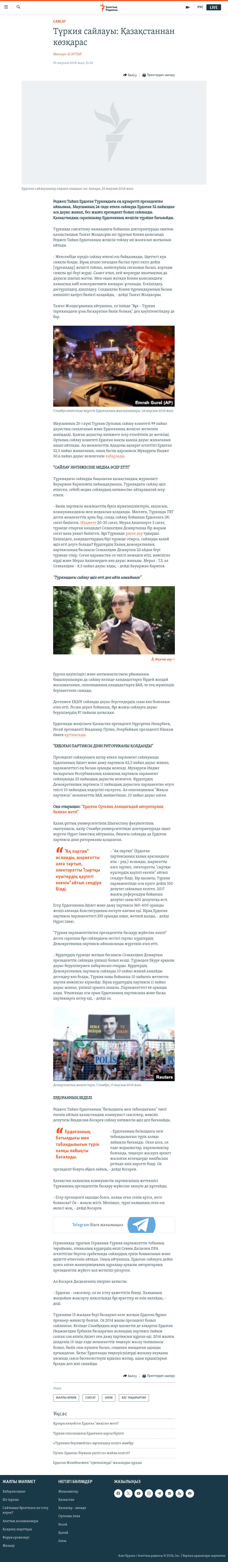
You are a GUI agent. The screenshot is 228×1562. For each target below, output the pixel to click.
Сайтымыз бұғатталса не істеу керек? (25, 1511)
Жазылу (9, 1546)
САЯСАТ (59, 22)
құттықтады (75, 735)
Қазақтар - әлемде (72, 1508)
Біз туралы (11, 1500)
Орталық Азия (69, 1516)
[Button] (130, 75)
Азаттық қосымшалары (20, 1521)
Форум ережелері (16, 1537)
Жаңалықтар (68, 1492)
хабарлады (114, 456)
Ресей (62, 1524)
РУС (200, 7)
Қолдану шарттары (17, 1529)
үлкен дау (134, 534)
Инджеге (88, 523)
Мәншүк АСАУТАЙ (67, 54)
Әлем (62, 1541)
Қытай (63, 1533)
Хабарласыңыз (14, 1492)
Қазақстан (66, 1500)
